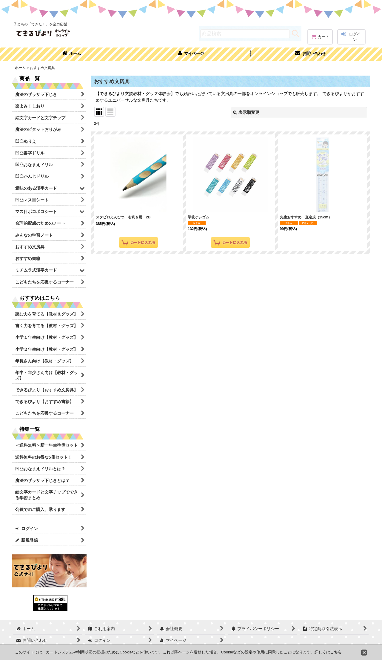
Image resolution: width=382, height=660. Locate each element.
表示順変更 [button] (246, 112)
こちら (336, 652)
